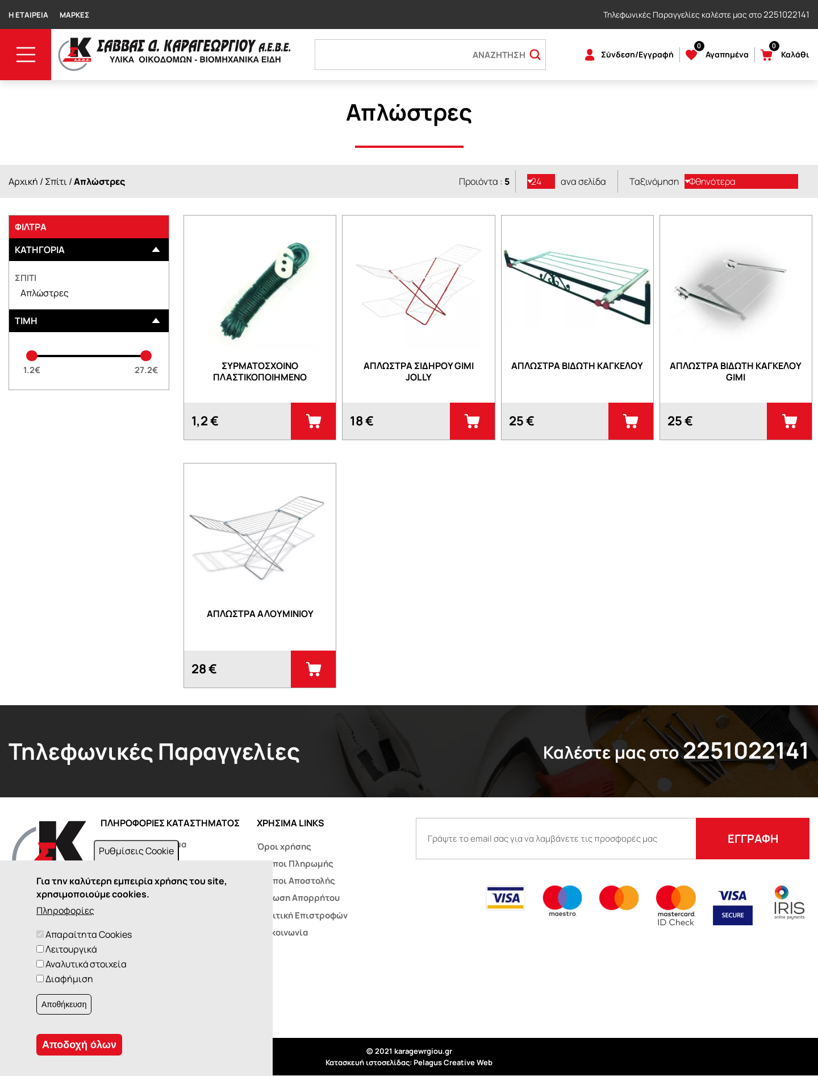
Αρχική (23, 181)
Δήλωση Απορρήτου (298, 898)
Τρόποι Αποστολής (296, 881)
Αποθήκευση (63, 1004)
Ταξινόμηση (654, 181)
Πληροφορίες (65, 910)
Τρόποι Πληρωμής (295, 864)
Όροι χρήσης (284, 846)
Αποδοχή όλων (79, 1044)
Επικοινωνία (282, 932)
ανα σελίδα (583, 181)
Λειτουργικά (71, 949)
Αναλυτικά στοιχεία (86, 964)
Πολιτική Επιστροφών (302, 915)
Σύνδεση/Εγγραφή (637, 54)
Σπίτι (56, 181)
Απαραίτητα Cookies (88, 934)
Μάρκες (74, 15)
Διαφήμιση (69, 978)
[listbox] (541, 181)
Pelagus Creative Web (453, 1062)
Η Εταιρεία (28, 15)
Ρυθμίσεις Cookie (136, 851)
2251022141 (786, 14)
